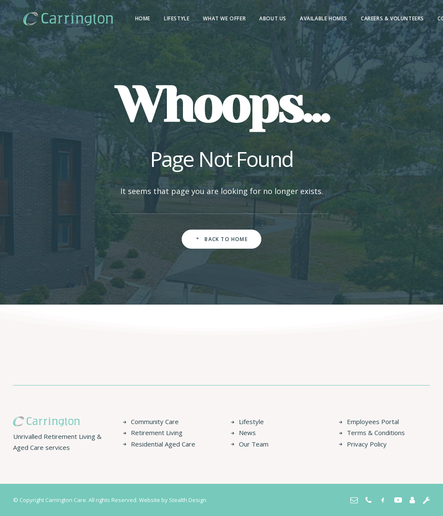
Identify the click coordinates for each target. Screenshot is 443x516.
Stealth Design (187, 500)
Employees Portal (373, 421)
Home (122, 18)
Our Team (254, 444)
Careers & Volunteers (372, 18)
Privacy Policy (367, 444)
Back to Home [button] (221, 239)
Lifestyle (156, 18)
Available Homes (303, 18)
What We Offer (204, 18)
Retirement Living (157, 432)
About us (252, 18)
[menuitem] (122, 18)
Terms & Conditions (376, 432)
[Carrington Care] (58, 18)
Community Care (155, 421)
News (247, 432)
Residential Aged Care (163, 444)
